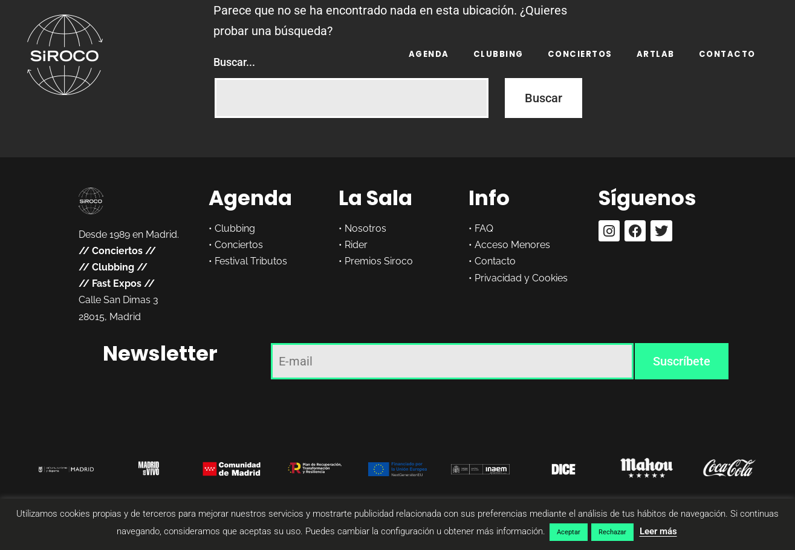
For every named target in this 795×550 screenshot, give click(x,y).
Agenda (429, 54)
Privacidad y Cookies (521, 278)
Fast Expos (116, 283)
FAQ (484, 228)
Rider (356, 244)
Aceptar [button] (568, 532)
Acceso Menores (512, 244)
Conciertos (580, 54)
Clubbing (498, 54)
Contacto (727, 54)
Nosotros (365, 228)
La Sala (375, 197)
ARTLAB (656, 54)
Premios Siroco (379, 261)
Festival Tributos (251, 261)
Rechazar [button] (612, 532)
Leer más (658, 531)
